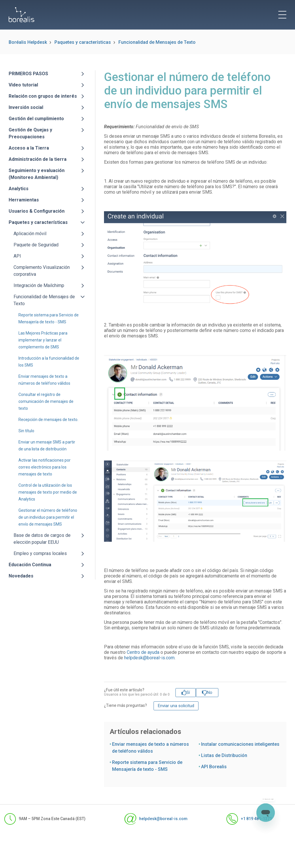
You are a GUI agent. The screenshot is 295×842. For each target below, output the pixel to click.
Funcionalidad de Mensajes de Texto (157, 42)
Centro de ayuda (143, 652)
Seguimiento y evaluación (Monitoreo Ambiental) (37, 174)
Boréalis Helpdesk (28, 42)
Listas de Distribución (224, 755)
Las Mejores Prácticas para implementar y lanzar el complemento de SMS (42, 340)
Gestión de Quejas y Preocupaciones (30, 133)
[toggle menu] (282, 14)
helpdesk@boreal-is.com (149, 657)
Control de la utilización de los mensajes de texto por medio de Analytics (47, 492)
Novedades (21, 576)
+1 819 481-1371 (249, 819)
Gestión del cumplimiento (36, 118)
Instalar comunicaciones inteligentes (240, 744)
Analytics (19, 188)
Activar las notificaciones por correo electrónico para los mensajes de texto (44, 467)
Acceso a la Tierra (29, 148)
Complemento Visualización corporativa (42, 271)
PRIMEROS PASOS (28, 73)
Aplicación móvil (30, 233)
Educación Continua (30, 564)
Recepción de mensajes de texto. (48, 419)
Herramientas (24, 200)
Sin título (26, 430)
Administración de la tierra (38, 159)
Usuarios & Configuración (37, 211)
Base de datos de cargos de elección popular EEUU (42, 539)
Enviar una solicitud (176, 705)
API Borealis (214, 766)
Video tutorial (23, 85)
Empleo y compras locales (40, 553)
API (17, 256)
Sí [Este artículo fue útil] (188, 692)
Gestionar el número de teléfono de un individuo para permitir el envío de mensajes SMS (47, 517)
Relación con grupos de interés (43, 96)
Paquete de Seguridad (36, 245)
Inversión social (26, 107)
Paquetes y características (82, 42)
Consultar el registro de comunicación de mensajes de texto (45, 401)
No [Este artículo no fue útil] (209, 692)
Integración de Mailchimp (39, 285)
